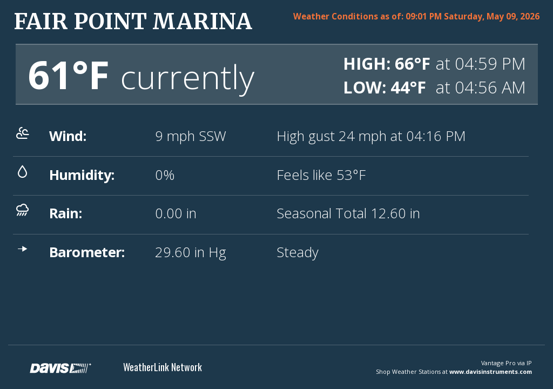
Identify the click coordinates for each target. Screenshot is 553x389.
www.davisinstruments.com (490, 371)
